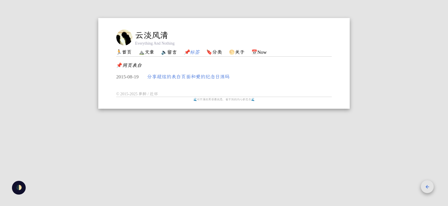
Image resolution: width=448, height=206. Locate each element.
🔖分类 (214, 52)
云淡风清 (151, 35)
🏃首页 (124, 52)
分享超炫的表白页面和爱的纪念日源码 (188, 77)
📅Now (259, 52)
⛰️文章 (146, 52)
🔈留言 (169, 52)
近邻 (154, 94)
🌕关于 (237, 52)
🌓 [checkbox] (19, 187)
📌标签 (191, 52)
